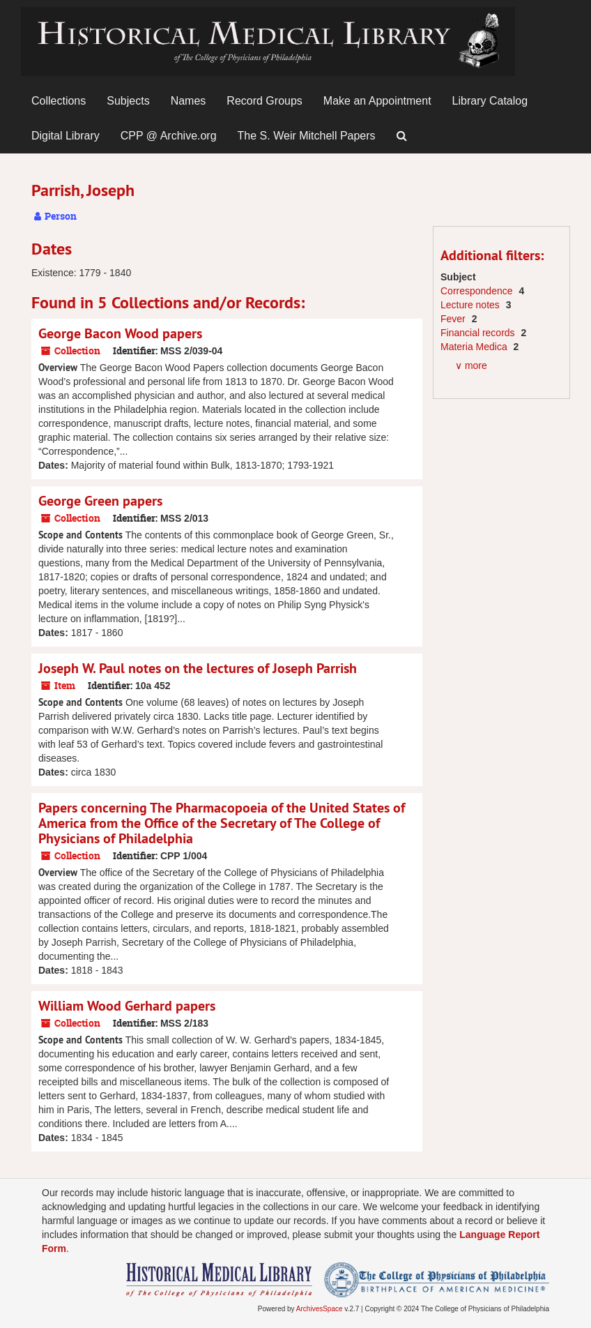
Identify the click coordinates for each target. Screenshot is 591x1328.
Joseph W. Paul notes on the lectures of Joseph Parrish (197, 668)
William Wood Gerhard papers (126, 1006)
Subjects (128, 101)
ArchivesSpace (319, 1309)
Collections (58, 101)
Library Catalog (490, 101)
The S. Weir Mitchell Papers (307, 136)
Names (188, 101)
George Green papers (100, 501)
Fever (454, 318)
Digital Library (65, 136)
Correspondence (477, 290)
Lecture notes (471, 304)
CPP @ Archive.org (169, 136)
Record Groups (264, 101)
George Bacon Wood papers (120, 333)
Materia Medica (475, 346)
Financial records (479, 332)
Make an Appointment (377, 101)
